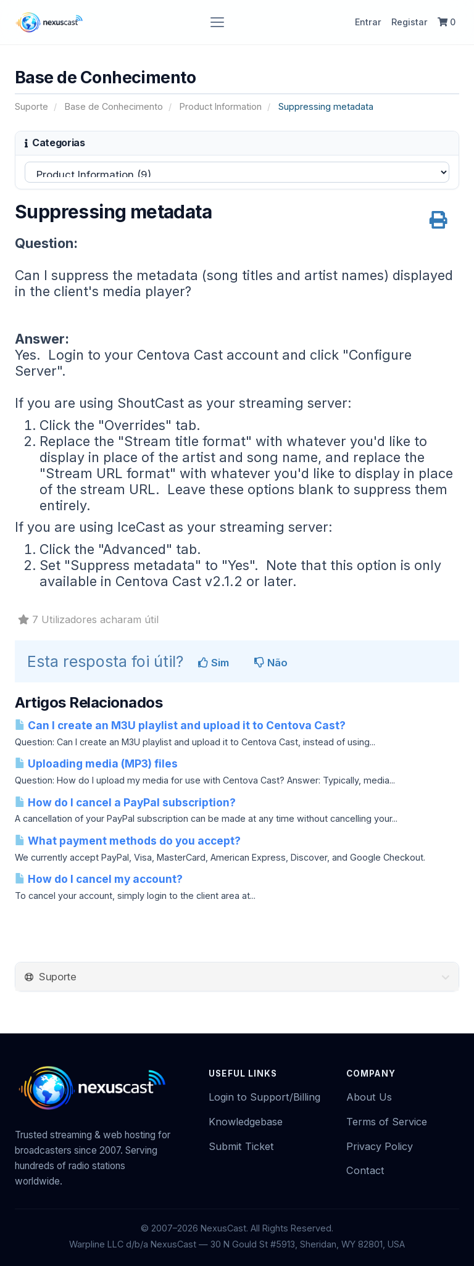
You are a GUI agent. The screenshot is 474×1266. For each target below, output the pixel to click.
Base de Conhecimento (114, 106)
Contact (365, 1170)
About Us (369, 1097)
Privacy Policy (379, 1146)
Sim (213, 662)
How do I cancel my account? (99, 878)
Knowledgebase (246, 1121)
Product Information (221, 106)
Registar (409, 22)
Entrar (368, 22)
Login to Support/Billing (264, 1097)
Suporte (31, 106)
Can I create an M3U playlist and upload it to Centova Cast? (180, 725)
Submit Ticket (241, 1146)
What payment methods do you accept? (128, 840)
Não (271, 662)
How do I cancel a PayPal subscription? (125, 802)
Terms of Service (386, 1121)
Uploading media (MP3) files (96, 763)
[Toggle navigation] (217, 22)
